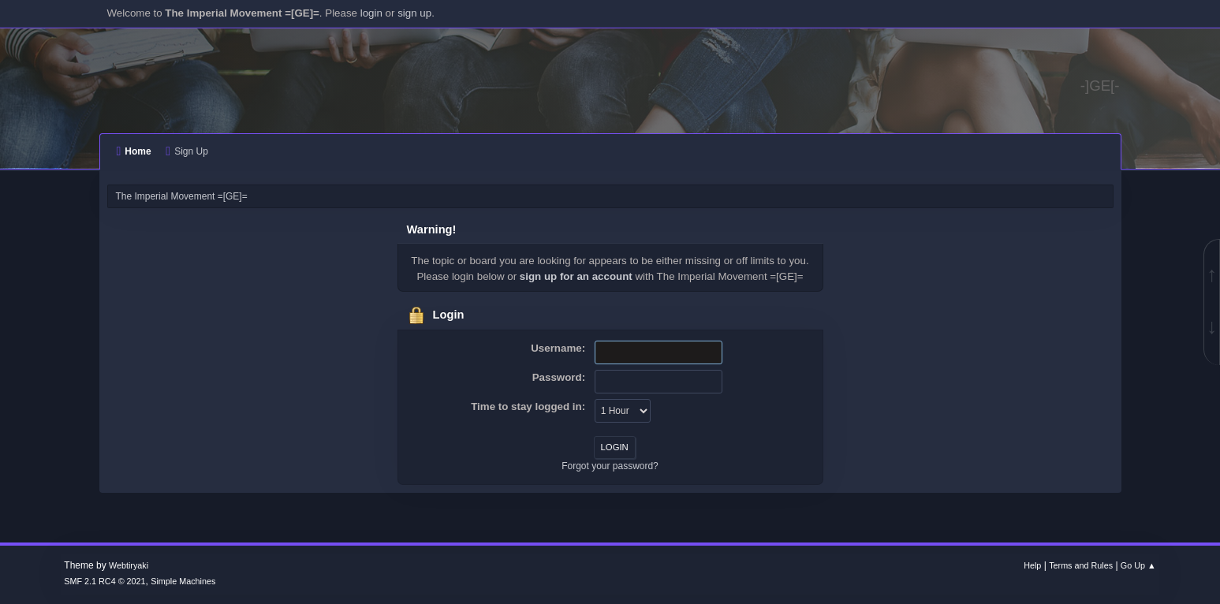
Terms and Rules (1081, 565)
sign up (414, 13)
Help (1032, 565)
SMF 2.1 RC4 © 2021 (104, 581)
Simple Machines (183, 581)
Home (134, 151)
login (371, 13)
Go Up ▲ (1138, 565)
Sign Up (186, 151)
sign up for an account (576, 276)
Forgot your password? (610, 466)
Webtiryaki (128, 565)
